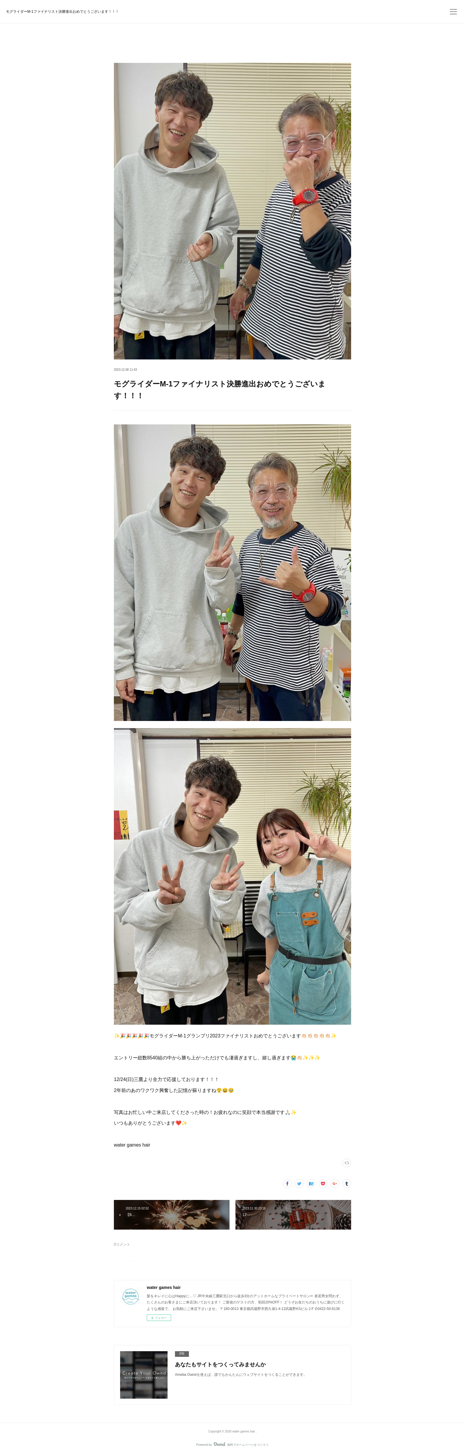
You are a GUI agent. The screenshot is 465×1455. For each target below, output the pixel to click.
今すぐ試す (298, 10)
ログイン (334, 10)
